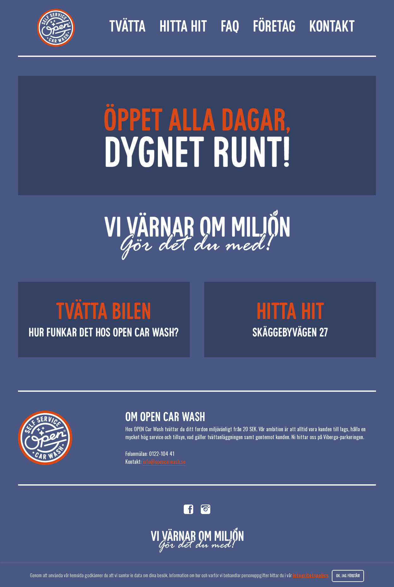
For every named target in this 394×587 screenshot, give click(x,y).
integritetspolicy (310, 575)
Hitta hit (183, 28)
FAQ (230, 28)
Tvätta (127, 28)
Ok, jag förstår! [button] (348, 576)
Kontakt (332, 28)
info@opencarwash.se (164, 461)
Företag (274, 28)
